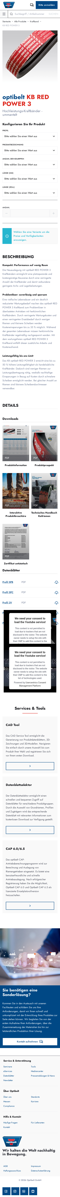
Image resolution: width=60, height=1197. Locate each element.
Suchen (53, 14)
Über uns (7, 1096)
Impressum (36, 1166)
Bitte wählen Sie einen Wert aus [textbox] (20, 136)
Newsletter (8, 1080)
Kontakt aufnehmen (30, 1041)
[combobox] (30, 136)
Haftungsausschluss (12, 1170)
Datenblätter (8, 1075)
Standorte (35, 1096)
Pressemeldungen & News (43, 1075)
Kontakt (6, 1127)
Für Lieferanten (37, 1122)
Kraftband (34, 21)
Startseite (6, 21)
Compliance (8, 1106)
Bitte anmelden (47, 5)
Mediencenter (37, 1071)
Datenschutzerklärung (40, 1170)
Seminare (7, 1066)
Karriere (34, 1101)
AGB (5, 1166)
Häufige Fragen (10, 1122)
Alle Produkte (20, 21)
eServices (7, 1071)
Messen (6, 1101)
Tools (33, 1066)
